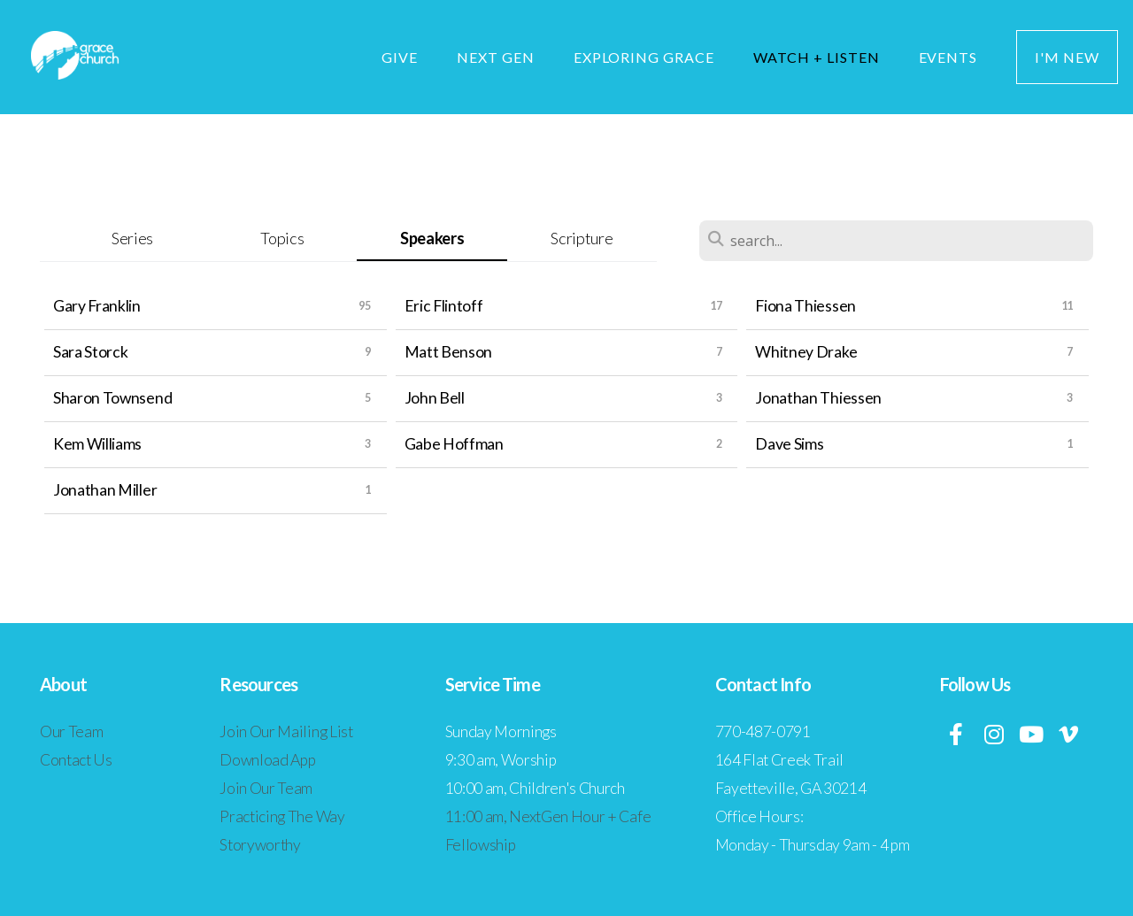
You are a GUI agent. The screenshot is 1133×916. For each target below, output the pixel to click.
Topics (282, 238)
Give (400, 57)
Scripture (582, 238)
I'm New (1067, 57)
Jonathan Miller (105, 490)
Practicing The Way (282, 816)
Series (132, 238)
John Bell (435, 398)
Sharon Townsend (112, 398)
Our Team (71, 731)
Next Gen (496, 57)
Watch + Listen (816, 57)
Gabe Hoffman (454, 444)
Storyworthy (260, 844)
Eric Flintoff (444, 305)
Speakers (432, 238)
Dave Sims (789, 444)
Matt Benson (448, 352)
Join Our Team (266, 788)
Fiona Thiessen (805, 305)
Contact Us (76, 760)
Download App (267, 760)
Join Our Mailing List (286, 731)
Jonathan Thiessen (818, 398)
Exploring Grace (644, 57)
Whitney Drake (806, 352)
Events (948, 57)
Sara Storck (90, 352)
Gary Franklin (97, 305)
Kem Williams (97, 444)
